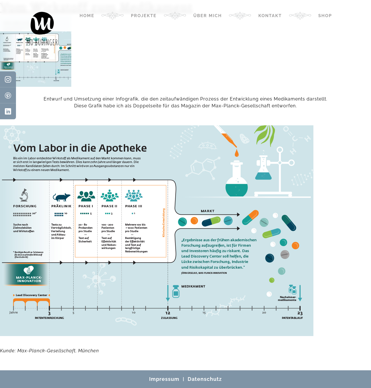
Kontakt (270, 15)
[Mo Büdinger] (42, 28)
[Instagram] (8, 79)
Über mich (207, 15)
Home (87, 15)
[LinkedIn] (8, 111)
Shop (325, 15)
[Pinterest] (8, 95)
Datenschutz (205, 379)
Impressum (164, 379)
